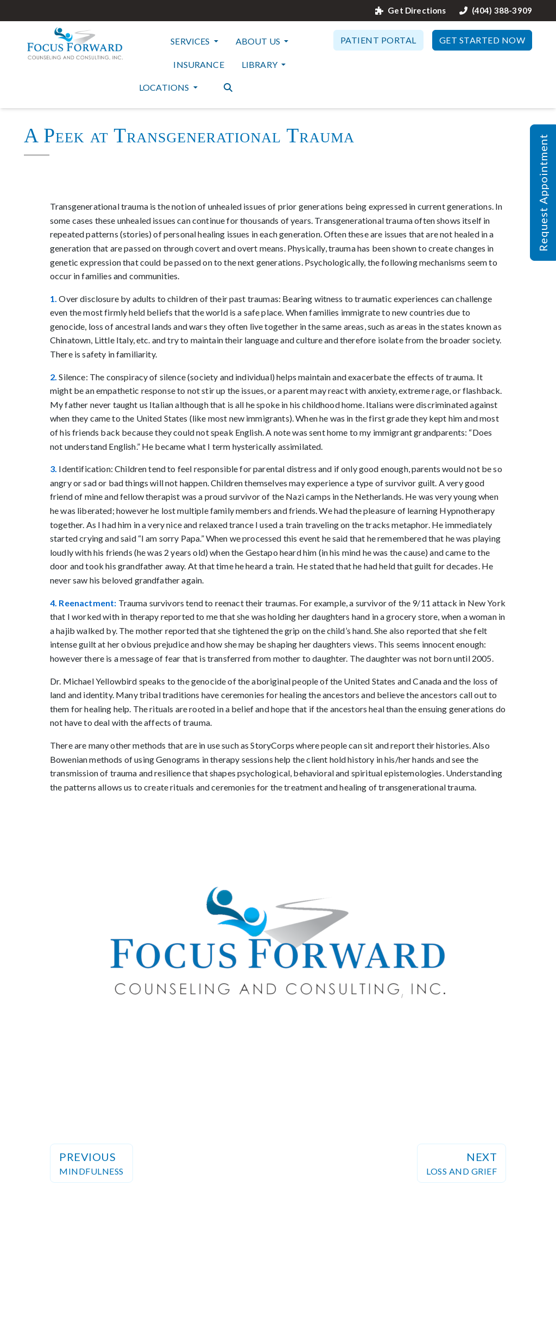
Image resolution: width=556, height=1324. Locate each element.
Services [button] (190, 41)
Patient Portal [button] (378, 40)
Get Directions (410, 11)
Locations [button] (165, 87)
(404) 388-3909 (495, 11)
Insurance (198, 64)
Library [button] (260, 64)
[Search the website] (228, 86)
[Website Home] (75, 43)
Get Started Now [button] (482, 40)
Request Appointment (542, 193)
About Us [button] (259, 41)
